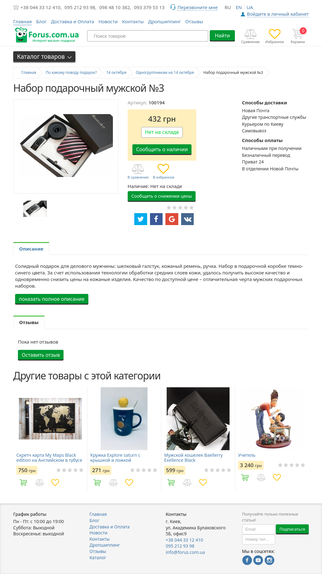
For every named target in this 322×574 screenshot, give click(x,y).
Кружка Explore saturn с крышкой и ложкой (115, 458)
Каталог (98, 557)
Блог (41, 21)
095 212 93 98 (180, 546)
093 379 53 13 (149, 7)
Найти (222, 35)
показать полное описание (52, 298)
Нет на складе (162, 132)
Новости (108, 21)
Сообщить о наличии (162, 149)
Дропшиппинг (164, 21)
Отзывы (194, 21)
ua (250, 7)
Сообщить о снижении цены (161, 196)
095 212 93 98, (80, 7)
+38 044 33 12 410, (41, 7)
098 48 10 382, (115, 7)
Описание (31, 249)
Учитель (246, 455)
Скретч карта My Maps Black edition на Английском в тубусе (49, 458)
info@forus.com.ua (185, 552)
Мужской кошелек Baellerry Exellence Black (193, 458)
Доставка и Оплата (72, 21)
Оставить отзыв (41, 354)
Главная (98, 514)
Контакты (133, 21)
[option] (34, 209)
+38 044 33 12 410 (184, 540)
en (239, 7)
